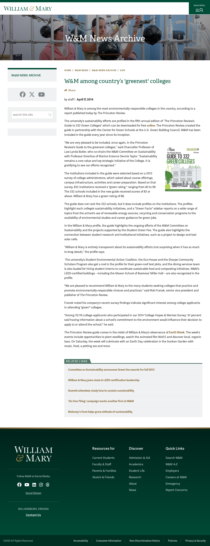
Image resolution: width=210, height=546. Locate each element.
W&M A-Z (172, 464)
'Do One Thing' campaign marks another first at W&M (101, 401)
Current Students (103, 458)
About (133, 484)
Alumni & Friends (103, 477)
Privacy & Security (194, 539)
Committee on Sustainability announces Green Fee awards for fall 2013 (111, 369)
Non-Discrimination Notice (139, 539)
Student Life (137, 471)
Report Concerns (176, 490)
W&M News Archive (105, 38)
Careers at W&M (176, 477)
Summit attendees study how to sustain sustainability (101, 390)
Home (67, 70)
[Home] (28, 8)
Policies (169, 539)
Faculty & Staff (101, 464)
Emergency (173, 484)
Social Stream (33, 492)
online (151, 125)
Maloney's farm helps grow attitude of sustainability (100, 411)
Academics (136, 464)
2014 (122, 70)
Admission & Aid (139, 458)
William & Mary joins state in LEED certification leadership (103, 380)
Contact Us (33, 514)
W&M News (81, 70)
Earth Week (176, 332)
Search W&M (174, 458)
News (132, 490)
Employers (172, 471)
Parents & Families (104, 471)
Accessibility (71, 539)
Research (135, 477)
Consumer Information (101, 539)
